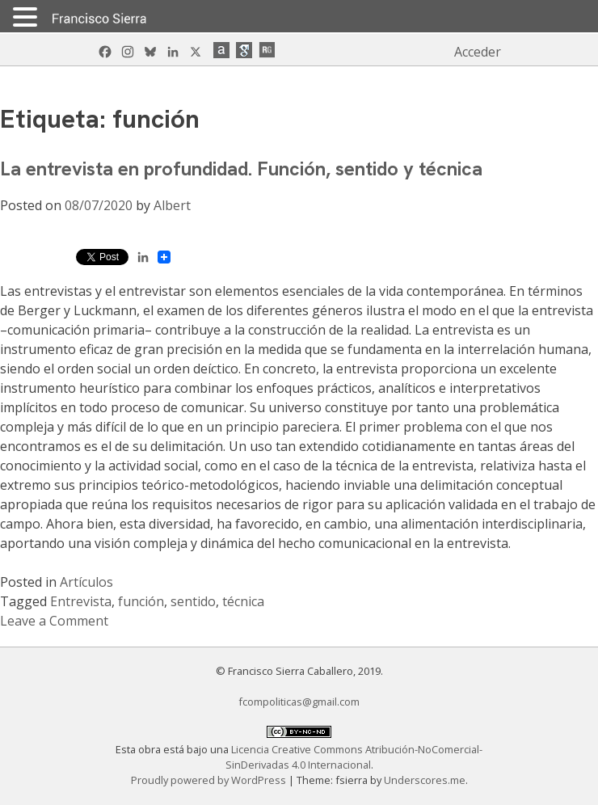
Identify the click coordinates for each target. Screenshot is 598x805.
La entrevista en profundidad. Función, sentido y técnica (241, 168)
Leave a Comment (54, 621)
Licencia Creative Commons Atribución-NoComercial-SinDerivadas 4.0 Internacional (354, 757)
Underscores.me (424, 780)
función (141, 601)
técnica (243, 601)
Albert (172, 205)
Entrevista (81, 601)
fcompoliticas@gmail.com (299, 701)
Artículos (86, 582)
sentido (193, 601)
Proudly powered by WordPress (209, 780)
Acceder (477, 52)
